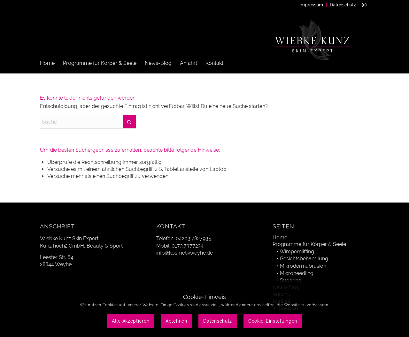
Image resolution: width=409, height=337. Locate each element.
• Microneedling (295, 273)
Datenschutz (343, 4)
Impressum (311, 4)
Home (280, 237)
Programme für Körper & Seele (309, 244)
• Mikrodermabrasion (301, 266)
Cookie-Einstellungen (272, 321)
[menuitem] (311, 5)
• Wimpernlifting (295, 252)
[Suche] (88, 122)
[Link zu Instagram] (364, 5)
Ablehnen (176, 321)
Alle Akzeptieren (130, 321)
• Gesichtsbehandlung (302, 259)
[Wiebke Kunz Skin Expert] (313, 48)
